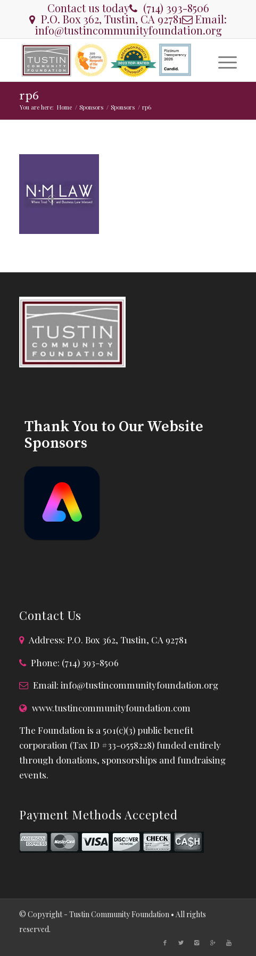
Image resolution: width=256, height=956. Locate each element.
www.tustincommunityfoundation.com (111, 708)
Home (64, 107)
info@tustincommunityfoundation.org (128, 30)
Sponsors (91, 107)
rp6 (29, 96)
